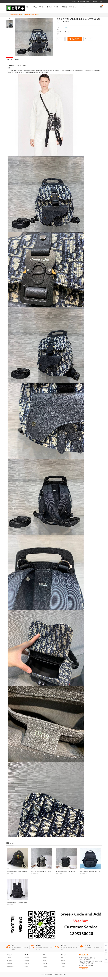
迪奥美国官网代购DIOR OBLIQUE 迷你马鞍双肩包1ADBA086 (24, 14)
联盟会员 (45, 966)
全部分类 (34, 7)
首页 (27, 7)
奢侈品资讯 (72, 7)
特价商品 (49, 7)
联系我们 (64, 7)
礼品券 (26, 966)
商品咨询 (17, 59)
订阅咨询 (63, 966)
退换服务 (27, 960)
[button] (10, 18)
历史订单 (63, 960)
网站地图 (27, 963)
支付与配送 (9, 960)
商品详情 (9, 59)
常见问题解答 (10, 966)
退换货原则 (9, 963)
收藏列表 (63, 963)
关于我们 (9, 957)
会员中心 (63, 957)
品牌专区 (56, 7)
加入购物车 (75, 39)
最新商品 (41, 7)
